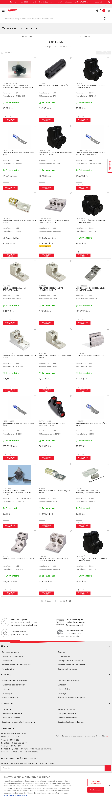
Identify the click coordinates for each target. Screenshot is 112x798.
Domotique (7, 693)
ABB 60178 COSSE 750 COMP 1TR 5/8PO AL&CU (54, 492)
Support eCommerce (67, 669)
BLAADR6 (42, 353)
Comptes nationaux (67, 713)
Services (56, 674)
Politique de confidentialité (70, 660)
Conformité (7, 660)
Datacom (62, 685)
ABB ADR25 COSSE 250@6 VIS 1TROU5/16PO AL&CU (51, 289)
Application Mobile (66, 709)
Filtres (28, 37)
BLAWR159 (80, 353)
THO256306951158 (83, 151)
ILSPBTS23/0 (81, 556)
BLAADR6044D (45, 218)
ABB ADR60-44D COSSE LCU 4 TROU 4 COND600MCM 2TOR (54, 221)
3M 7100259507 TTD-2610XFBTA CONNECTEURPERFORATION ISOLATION (18, 86)
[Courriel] (53, 768)
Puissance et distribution (13, 685)
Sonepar (62, 652)
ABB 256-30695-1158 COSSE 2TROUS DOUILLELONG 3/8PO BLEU (90, 154)
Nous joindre (8, 669)
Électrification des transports (71, 697)
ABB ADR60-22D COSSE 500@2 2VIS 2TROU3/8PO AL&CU (90, 289)
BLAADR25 (43, 286)
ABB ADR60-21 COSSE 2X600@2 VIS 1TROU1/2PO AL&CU (53, 559)
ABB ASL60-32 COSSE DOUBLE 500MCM (18, 558)
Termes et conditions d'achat (71, 665)
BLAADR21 (7, 286)
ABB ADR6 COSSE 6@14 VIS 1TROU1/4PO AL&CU (55, 357)
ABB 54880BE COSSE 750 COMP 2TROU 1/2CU (18, 424)
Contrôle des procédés (68, 680)
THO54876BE (8, 151)
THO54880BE (8, 421)
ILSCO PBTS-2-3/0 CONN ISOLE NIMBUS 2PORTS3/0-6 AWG (91, 559)
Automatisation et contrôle (14, 680)
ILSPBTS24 (80, 83)
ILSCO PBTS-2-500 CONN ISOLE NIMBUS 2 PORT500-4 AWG (55, 154)
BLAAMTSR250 (45, 421)
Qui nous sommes (10, 652)
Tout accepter (96, 790)
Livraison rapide (18, 631)
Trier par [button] (83, 37)
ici (101, 2)
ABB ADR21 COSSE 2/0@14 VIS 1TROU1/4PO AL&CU (14, 289)
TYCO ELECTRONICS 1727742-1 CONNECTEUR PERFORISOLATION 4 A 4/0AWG (17, 493)
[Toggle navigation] (3, 10)
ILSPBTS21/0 (81, 218)
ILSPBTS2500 (44, 151)
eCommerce (7, 709)
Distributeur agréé (74, 619)
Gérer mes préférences (96, 782)
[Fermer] (109, 785)
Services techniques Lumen (71, 722)
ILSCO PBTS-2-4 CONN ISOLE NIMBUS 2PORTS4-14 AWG (90, 86)
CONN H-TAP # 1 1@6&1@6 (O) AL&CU (91, 356)
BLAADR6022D (81, 286)
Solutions (56, 703)
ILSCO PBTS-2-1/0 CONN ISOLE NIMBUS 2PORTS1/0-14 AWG (91, 221)
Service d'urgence (19, 619)
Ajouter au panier (10, 120)
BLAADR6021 (44, 556)
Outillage (62, 693)
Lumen (56, 646)
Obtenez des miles (74, 630)
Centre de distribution (12, 656)
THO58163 (7, 218)
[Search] (56, 18)
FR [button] (106, 6)
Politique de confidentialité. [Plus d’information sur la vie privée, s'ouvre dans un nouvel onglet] (16, 795)
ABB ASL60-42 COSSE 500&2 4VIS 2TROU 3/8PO (19, 357)
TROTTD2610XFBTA (10, 83)
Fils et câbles (64, 689)
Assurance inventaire (12, 713)
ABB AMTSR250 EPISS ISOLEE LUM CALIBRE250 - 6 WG (52, 424)
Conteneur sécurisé (11, 718)
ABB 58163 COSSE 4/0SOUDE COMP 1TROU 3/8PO (19, 221)
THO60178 (43, 489)
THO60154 (80, 421)
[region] (56, 785)
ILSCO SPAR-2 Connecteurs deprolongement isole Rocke (88, 492)
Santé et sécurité (10, 697)
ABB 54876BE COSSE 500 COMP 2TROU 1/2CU (18, 154)
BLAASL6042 (8, 353)
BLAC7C (42, 83)
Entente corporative (67, 718)
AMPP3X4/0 (7, 489)
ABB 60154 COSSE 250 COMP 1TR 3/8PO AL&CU (91, 424)
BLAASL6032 (8, 556)
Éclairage (6, 689)
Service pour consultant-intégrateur (19, 722)
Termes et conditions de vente (16, 665)
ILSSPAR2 (79, 489)
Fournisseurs (64, 656)
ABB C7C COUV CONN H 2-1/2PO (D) (53, 85)
